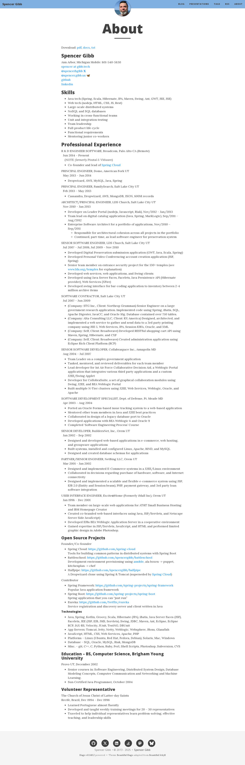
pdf (79, 47)
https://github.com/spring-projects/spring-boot (120, 594)
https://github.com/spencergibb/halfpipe (111, 570)
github (66, 80)
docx (86, 47)
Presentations (199, 7)
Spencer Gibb (12, 7)
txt (93, 47)
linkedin (67, 84)
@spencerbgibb (73, 71)
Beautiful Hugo (125, 755)
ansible (139, 561)
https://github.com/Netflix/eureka (104, 602)
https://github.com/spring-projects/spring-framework (134, 585)
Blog (181, 7)
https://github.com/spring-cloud (111, 549)
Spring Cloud (111, 165)
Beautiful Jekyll (157, 755)
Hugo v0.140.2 (87, 755)
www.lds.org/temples (83, 269)
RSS (227, 7)
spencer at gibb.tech (75, 66)
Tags (217, 7)
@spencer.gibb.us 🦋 (75, 75)
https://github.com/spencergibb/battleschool (119, 557)
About (238, 7)
